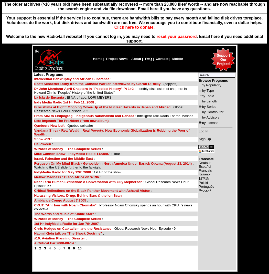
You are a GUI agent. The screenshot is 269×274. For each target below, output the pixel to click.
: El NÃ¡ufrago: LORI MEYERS (73, 97)
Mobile (177, 59)
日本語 (204, 178)
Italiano (204, 174)
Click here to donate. (134, 27)
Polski (203, 183)
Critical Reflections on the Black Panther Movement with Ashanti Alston (92, 191)
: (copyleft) (106, 84)
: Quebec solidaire (63, 126)
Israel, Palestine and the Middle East (63, 159)
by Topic (208, 96)
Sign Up (205, 139)
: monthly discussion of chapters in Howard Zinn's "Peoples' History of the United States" (110, 90)
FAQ (148, 59)
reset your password (177, 36)
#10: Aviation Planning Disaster (59, 238)
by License (210, 123)
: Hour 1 (78, 154)
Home (97, 59)
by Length (209, 101)
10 (80, 248)
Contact (162, 59)
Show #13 (42, 139)
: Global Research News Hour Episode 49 (105, 228)
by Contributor (213, 112)
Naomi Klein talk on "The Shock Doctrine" (68, 233)
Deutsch (205, 163)
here (215, 36)
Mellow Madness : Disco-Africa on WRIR (67, 177)
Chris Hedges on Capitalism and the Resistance (73, 228)
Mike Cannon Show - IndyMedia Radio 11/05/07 (72, 154)
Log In (203, 131)
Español (205, 166)
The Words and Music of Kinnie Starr (64, 214)
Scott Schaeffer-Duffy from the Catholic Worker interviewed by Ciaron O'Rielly (97, 84)
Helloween (42, 144)
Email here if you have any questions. (174, 9)
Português (206, 186)
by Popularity (211, 85)
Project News (117, 59)
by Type (208, 90)
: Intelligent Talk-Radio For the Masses (113, 116)
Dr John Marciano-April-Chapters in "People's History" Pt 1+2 (84, 89)
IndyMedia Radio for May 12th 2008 (62, 172)
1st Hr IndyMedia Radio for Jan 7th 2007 (66, 224)
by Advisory (211, 117)
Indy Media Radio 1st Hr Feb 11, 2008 (64, 102)
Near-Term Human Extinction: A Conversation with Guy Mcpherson (88, 182)
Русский (205, 190)
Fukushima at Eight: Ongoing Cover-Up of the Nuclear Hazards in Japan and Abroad (102, 107)
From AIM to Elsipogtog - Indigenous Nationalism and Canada (84, 116)
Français (205, 170)
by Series (209, 107)
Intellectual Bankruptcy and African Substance (72, 79)
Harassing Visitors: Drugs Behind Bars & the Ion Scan (78, 195)
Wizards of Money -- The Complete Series (67, 149)
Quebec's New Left (49, 126)
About (136, 59)
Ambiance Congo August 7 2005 (60, 200)
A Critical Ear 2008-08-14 (54, 243)
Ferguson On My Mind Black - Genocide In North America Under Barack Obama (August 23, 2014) (113, 163)
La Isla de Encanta (49, 97)
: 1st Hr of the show (77, 172)
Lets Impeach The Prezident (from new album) (71, 121)
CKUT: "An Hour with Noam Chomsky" (65, 205)
